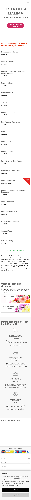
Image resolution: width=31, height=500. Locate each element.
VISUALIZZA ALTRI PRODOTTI (15, 250)
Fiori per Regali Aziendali (13, 297)
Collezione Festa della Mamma (15, 25)
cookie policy (17, 478)
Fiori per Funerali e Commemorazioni (10, 307)
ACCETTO (15, 490)
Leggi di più (15, 495)
